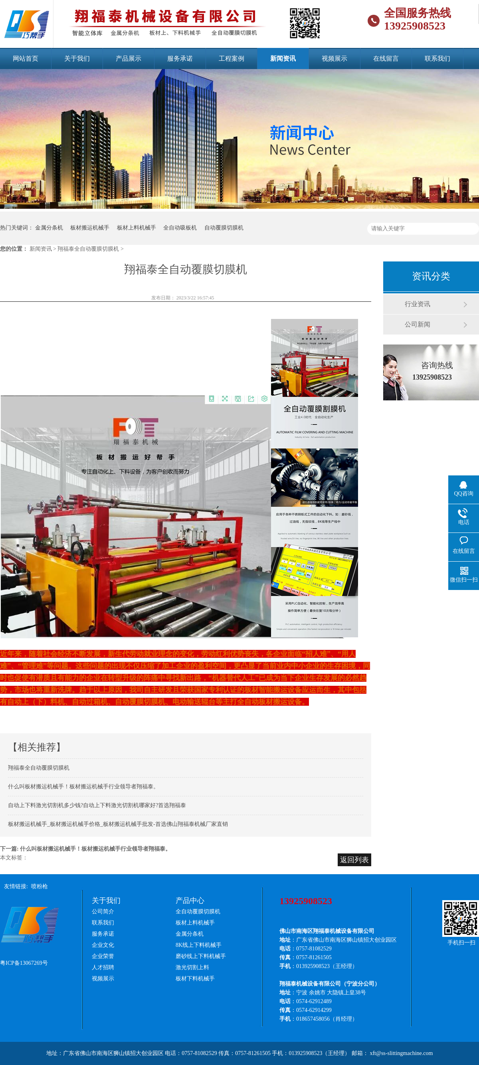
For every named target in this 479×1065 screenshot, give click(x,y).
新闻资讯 (283, 58)
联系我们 (437, 58)
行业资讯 (417, 304)
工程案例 (231, 58)
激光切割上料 (192, 967)
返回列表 (354, 860)
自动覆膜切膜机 (223, 228)
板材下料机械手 (195, 979)
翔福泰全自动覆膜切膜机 (38, 768)
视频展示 (334, 58)
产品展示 (128, 58)
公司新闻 (417, 324)
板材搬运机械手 (89, 228)
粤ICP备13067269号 (24, 963)
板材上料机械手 (136, 228)
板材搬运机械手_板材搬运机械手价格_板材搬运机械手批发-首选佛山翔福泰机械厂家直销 (118, 824)
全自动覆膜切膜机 (198, 912)
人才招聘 (103, 967)
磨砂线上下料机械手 (201, 956)
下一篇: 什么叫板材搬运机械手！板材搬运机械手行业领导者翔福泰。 (86, 849)
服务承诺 (180, 58)
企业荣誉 (103, 956)
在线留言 (386, 58)
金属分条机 (49, 228)
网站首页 (25, 58)
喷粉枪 (39, 886)
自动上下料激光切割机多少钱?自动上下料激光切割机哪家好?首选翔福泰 (97, 805)
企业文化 (103, 945)
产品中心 (190, 901)
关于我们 (77, 58)
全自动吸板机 (180, 228)
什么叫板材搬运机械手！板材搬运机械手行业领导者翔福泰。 (83, 787)
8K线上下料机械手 (199, 945)
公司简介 (103, 912)
